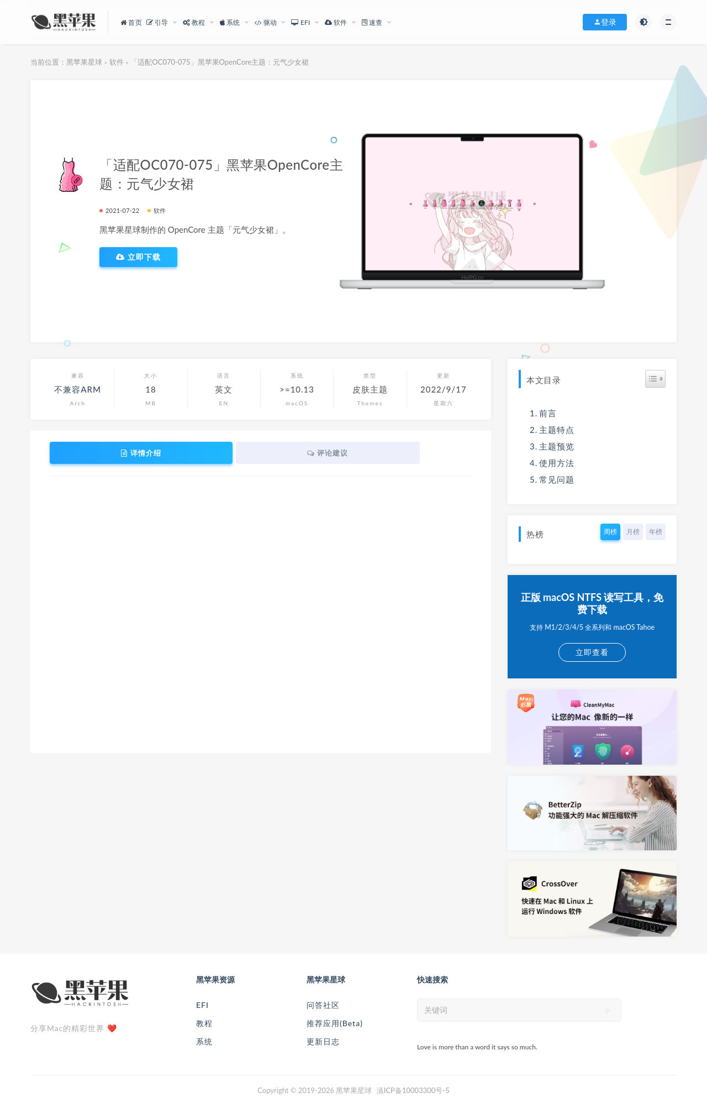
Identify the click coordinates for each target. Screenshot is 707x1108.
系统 (204, 1041)
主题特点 (556, 430)
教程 (204, 1023)
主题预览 (556, 446)
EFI (202, 1005)
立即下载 (138, 257)
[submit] (607, 1011)
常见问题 (556, 479)
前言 (548, 413)
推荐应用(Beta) (335, 1023)
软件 (116, 62)
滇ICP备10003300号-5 (413, 1090)
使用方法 (556, 463)
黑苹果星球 (84, 62)
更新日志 (323, 1041)
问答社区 (323, 1005)
